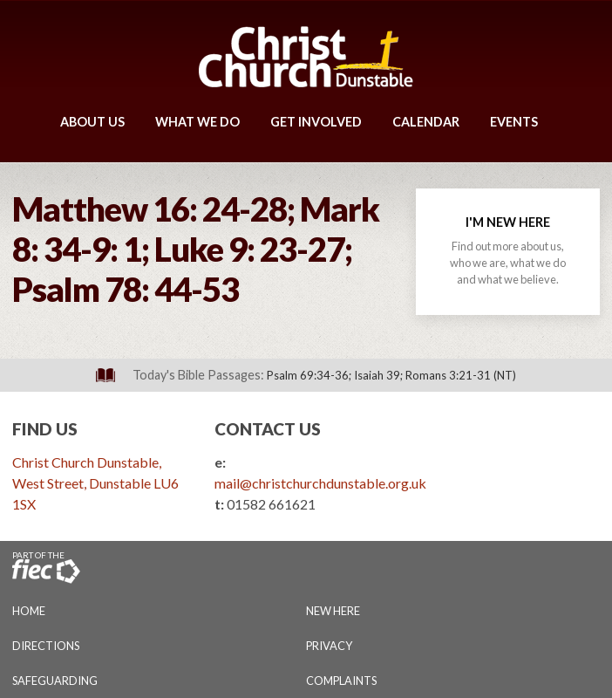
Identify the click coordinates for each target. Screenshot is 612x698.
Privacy (329, 646)
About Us (92, 121)
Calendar (425, 121)
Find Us (45, 429)
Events (514, 121)
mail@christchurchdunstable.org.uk (320, 483)
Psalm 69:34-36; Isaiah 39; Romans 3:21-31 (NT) (391, 375)
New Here (333, 611)
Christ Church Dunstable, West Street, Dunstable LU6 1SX (95, 483)
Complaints (341, 681)
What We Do (197, 121)
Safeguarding (55, 681)
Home (28, 611)
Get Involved (316, 121)
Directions (45, 646)
